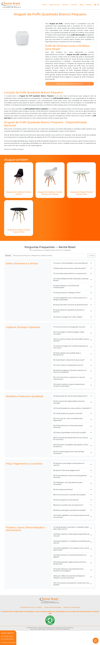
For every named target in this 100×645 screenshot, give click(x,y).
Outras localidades (9, 642)
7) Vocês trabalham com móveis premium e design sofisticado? (70, 299)
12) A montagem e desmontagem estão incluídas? (68, 333)
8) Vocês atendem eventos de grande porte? (70, 305)
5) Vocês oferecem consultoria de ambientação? (66, 287)
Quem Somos (52, 5)
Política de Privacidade (52, 608)
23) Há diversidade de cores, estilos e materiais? (71, 409)
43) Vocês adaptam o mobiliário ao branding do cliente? (71, 542)
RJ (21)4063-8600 (28, 612)
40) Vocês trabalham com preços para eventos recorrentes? (71, 517)
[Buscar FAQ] (50, 256)
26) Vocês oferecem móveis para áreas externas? (68, 427)
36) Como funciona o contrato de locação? (69, 495)
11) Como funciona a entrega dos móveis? (69, 327)
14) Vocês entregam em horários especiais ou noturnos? (70, 347)
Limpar (91, 256)
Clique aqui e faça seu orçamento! (69, 84)
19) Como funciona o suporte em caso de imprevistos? (69, 379)
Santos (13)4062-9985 (58, 612)
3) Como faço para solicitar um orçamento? (69, 274)
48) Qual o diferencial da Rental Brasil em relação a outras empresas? (69, 577)
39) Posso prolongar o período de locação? (69, 511)
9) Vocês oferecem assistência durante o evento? (68, 311)
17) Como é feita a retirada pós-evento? (68, 366)
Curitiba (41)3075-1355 (72, 612)
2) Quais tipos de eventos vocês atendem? (69, 269)
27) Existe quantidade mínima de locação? (69, 433)
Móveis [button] (64, 5)
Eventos (73, 5)
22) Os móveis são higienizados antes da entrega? (68, 403)
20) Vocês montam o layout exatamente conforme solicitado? (69, 386)
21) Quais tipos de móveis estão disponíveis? (70, 396)
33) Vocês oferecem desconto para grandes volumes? (70, 477)
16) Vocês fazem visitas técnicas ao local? (69, 360)
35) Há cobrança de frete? (63, 490)
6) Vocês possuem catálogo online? (67, 293)
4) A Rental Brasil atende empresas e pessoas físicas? (70, 280)
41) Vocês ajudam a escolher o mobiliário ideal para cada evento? (71, 528)
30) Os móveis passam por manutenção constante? (68, 453)
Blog (81, 5)
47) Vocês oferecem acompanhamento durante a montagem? (68, 570)
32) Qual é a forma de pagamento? (66, 471)
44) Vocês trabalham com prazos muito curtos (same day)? (71, 549)
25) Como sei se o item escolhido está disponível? (67, 420)
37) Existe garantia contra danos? (66, 500)
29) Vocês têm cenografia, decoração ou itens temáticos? (70, 446)
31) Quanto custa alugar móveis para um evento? (68, 465)
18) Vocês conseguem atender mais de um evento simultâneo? (69, 372)
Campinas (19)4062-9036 (43, 612)
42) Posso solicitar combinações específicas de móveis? (71, 535)
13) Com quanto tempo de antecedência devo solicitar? (71, 340)
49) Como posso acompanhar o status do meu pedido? (71, 584)
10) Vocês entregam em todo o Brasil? (68, 317)
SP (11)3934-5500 (17, 612)
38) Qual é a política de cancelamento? (68, 506)
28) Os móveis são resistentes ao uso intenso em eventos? (70, 439)
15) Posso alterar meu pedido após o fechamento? (67, 354)
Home (42, 5)
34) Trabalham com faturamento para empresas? (67, 484)
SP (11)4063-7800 (6, 612)
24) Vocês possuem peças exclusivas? (68, 414)
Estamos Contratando (72, 608)
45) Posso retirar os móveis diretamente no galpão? (70, 556)
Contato (88, 5)
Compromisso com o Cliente (31, 608)
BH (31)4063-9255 (85, 612)
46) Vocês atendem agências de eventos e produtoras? (69, 563)
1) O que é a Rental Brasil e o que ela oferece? (70, 264)
